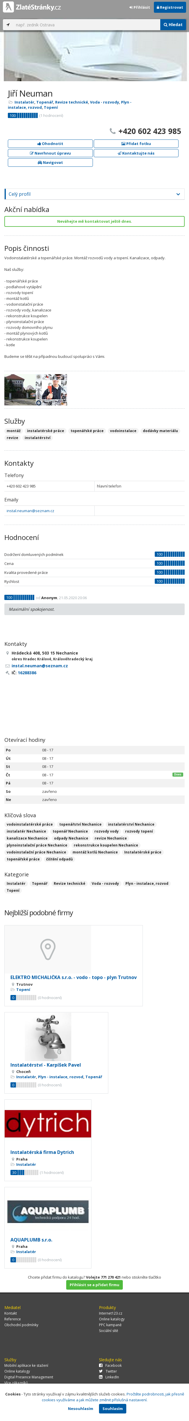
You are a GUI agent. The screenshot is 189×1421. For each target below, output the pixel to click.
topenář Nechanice (70, 831)
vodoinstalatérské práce (30, 824)
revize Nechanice (111, 838)
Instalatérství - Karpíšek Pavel (45, 1065)
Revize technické (71, 102)
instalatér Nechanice (26, 831)
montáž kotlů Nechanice (95, 852)
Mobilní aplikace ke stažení (26, 1365)
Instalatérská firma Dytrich (42, 1152)
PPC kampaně (110, 1324)
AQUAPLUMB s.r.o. (31, 1240)
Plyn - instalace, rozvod (146, 883)
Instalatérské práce (142, 852)
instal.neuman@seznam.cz (30, 510)
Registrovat (170, 7)
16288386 (27, 672)
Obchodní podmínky (21, 1324)
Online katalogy (112, 1319)
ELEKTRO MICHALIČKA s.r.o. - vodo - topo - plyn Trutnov (73, 977)
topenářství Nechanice (80, 824)
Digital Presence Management (28, 1377)
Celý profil (19, 194)
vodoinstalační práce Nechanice (36, 852)
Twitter (108, 1371)
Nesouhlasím (80, 1408)
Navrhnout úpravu (50, 153)
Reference (12, 1319)
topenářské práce (23, 859)
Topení (51, 107)
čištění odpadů (59, 859)
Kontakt (10, 1313)
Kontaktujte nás (136, 153)
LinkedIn (109, 1377)
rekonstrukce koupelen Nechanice (106, 845)
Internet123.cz (110, 1313)
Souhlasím (112, 1408)
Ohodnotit (50, 143)
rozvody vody (106, 831)
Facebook (110, 1365)
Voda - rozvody (104, 102)
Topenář (44, 102)
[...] (87, 24)
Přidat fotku (136, 143)
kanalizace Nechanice (27, 838)
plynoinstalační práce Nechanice (37, 845)
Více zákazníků (16, 1382)
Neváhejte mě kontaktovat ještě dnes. (94, 221)
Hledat (173, 24)
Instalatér (24, 102)
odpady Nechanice (71, 838)
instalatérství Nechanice (131, 824)
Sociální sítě (108, 1330)
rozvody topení (139, 831)
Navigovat (50, 162)
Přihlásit (139, 7)
